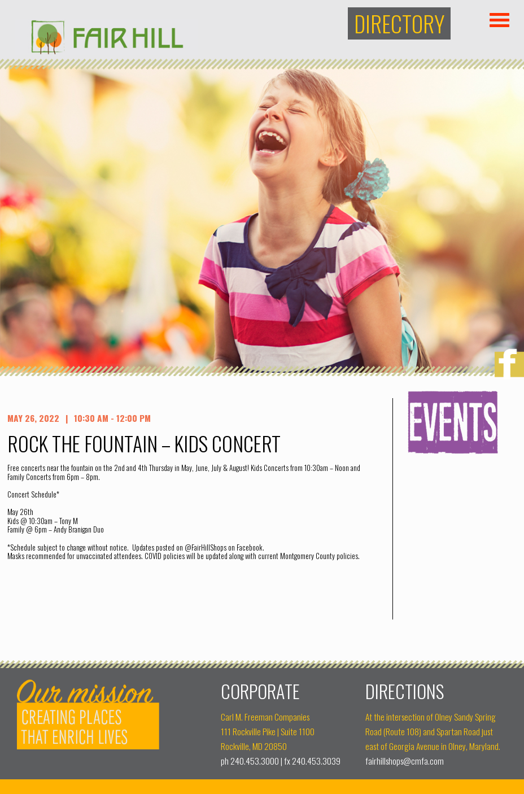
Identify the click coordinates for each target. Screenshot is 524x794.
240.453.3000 (254, 760)
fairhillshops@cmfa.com (404, 760)
